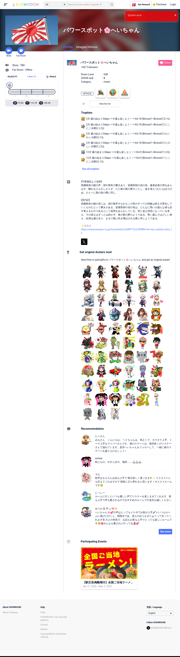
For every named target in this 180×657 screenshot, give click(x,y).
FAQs (42, 612)
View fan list (105, 104)
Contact (44, 625)
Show (8, 52)
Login (173, 4)
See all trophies (90, 168)
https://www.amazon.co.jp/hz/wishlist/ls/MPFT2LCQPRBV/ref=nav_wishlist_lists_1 (126, 229)
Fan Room (21, 52)
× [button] (175, 15)
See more (165, 531)
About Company (10, 612)
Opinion (44, 629)
